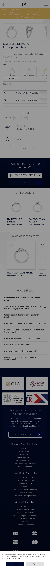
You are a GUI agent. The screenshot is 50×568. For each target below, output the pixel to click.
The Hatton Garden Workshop (25, 490)
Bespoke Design (25, 451)
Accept (15, 564)
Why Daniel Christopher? (25, 477)
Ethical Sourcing (33, 15)
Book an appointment (25, 525)
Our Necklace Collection (25, 461)
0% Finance (12, 12)
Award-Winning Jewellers (25, 17)
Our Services (25, 487)
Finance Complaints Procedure (25, 516)
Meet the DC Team (25, 483)
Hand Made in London (12, 15)
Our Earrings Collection (25, 458)
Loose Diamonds (25, 467)
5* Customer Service (32, 12)
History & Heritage (25, 493)
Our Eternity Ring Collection (25, 464)
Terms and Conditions (25, 512)
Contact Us (25, 522)
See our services (23, 434)
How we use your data (25, 509)
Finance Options (25, 506)
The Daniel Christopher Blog (25, 496)
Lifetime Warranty (38, 10)
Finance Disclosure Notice (25, 519)
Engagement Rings (25, 448)
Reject (35, 564)
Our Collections (25, 455)
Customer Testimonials (25, 480)
